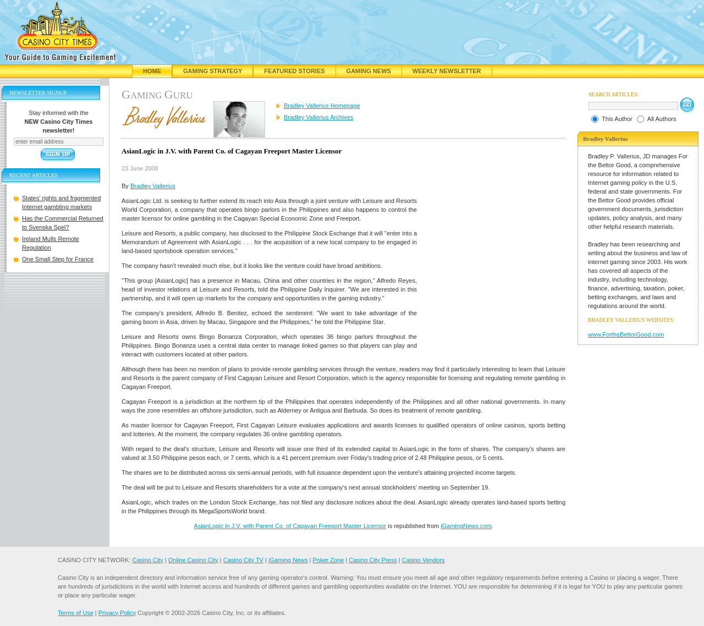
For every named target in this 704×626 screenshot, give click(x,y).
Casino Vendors (423, 560)
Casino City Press (373, 560)
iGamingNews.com (466, 526)
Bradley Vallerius (152, 186)
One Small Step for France (58, 259)
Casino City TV (243, 560)
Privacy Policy (117, 612)
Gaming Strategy (212, 71)
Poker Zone (328, 560)
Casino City (147, 560)
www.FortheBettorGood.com (626, 334)
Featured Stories (294, 71)
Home (152, 71)
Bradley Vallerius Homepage (322, 105)
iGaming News (288, 560)
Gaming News (368, 71)
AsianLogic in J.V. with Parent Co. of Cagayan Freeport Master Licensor (290, 526)
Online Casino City (193, 560)
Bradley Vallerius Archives (318, 117)
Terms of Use (76, 612)
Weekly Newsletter (447, 71)
